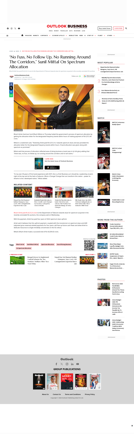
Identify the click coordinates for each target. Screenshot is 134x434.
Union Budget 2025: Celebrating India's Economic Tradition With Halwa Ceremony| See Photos (118, 325)
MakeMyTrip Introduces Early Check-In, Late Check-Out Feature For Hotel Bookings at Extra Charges (63, 203)
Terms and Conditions (73, 394)
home (11, 51)
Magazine (28, 35)
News (81, 35)
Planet (100, 35)
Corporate (44, 35)
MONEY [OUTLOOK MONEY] (56, 31)
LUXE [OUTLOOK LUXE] (83, 31)
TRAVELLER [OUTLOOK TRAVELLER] (64, 31)
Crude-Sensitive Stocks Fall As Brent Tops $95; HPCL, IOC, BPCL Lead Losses (116, 226)
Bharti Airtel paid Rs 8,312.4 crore (25, 213)
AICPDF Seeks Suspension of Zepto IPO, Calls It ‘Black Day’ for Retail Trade (117, 256)
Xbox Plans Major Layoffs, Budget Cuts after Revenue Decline (117, 246)
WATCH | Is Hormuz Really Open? (118, 123)
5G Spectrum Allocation (23, 248)
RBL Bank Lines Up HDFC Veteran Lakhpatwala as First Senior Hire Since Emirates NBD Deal (83, 202)
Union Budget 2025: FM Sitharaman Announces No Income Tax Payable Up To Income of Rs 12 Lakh (117, 307)
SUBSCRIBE (118, 28)
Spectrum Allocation (47, 244)
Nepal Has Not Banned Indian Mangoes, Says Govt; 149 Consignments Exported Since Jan (22, 202)
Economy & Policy (58, 35)
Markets (36, 35)
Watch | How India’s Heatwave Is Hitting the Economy (118, 177)
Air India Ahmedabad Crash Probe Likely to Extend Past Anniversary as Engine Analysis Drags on (117, 236)
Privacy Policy (90, 394)
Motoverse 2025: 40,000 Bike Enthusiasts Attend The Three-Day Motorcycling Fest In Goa (118, 289)
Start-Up (90, 35)
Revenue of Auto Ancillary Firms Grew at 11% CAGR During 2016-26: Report (113, 101)
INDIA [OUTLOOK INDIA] (51, 31)
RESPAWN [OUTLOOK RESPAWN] (77, 31)
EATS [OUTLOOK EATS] (70, 31)
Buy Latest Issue (104, 28)
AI (85, 35)
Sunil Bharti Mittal (32, 244)
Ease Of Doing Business (64, 244)
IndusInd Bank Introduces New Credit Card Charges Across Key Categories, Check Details (43, 202)
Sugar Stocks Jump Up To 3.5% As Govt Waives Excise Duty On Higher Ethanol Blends (117, 266)
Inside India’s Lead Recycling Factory (118, 201)
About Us (45, 394)
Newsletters (73, 35)
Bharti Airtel (20, 244)
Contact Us (57, 394)
